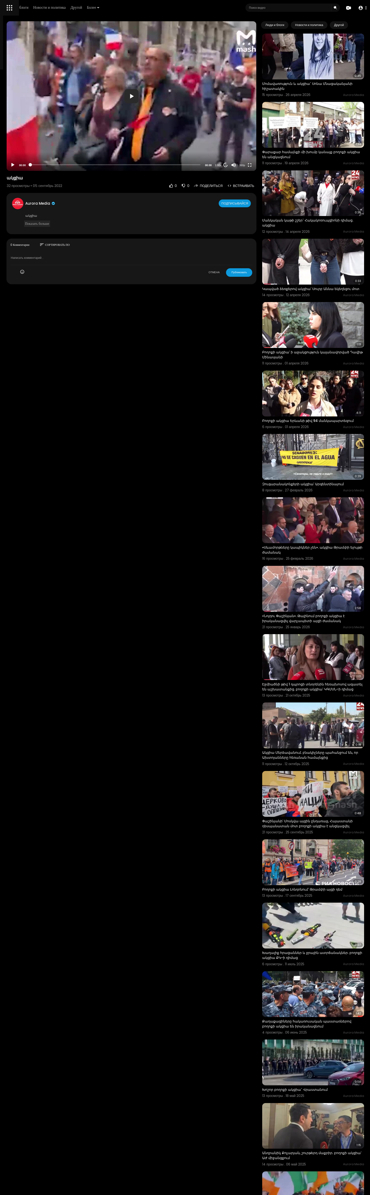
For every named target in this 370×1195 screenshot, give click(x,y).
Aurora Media (103, 203)
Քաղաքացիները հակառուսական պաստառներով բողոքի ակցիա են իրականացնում (311, 914)
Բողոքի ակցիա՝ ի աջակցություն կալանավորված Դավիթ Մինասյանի (313, 317)
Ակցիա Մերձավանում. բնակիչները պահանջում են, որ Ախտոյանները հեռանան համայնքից (320, 675)
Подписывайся (254, 203)
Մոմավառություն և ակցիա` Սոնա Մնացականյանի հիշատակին (311, 77)
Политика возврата (19, 138)
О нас (10, 161)
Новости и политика (116, 7)
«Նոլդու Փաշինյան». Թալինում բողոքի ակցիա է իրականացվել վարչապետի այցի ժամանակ (322, 551)
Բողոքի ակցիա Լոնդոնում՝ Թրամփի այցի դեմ (321, 794)
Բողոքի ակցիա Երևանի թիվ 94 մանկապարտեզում (309, 377)
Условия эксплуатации (22, 149)
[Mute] (252, 165)
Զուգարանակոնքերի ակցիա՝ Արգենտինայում (322, 434)
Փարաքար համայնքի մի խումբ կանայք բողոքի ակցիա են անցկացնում (316, 137)
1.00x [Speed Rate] (237, 165)
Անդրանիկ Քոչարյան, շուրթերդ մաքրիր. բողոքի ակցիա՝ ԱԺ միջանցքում (316, 1028)
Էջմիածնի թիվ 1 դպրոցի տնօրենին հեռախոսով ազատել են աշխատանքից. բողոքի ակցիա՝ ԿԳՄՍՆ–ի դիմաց (317, 613)
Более (160, 7)
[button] (361, 8)
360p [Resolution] (261, 165)
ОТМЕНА (233, 272)
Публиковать (258, 272)
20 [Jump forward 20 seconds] (245, 165)
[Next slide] (358, 25)
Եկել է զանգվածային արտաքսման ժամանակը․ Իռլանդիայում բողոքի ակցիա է (320, 1088)
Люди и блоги (84, 7)
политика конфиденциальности (28, 155)
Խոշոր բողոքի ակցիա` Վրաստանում (314, 971)
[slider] (156, 164)
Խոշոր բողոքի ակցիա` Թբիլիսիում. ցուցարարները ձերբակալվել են (312, 1148)
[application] (172, 96)
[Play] (76, 165)
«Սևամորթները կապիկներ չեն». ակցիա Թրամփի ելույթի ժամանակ (316, 492)
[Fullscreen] (268, 165)
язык (31, 166)
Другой (143, 7)
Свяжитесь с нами (30, 161)
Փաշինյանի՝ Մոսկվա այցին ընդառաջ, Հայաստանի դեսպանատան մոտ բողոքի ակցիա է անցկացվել (318, 737)
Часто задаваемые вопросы (26, 144)
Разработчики (16, 166)
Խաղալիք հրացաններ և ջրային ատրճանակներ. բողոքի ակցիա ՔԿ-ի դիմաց (321, 852)
